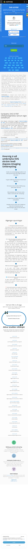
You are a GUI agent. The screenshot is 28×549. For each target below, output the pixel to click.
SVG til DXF (14, 433)
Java (5, 104)
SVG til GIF (14, 360)
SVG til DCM (14, 397)
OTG (16, 67)
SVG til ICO (14, 425)
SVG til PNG (14, 364)
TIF (15, 60)
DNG (8, 67)
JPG (6, 58)
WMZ (5, 65)
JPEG (9, 58)
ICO (13, 70)
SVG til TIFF (14, 377)
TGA (10, 62)
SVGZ (13, 65)
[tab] (12, 324)
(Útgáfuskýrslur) (14, 481)
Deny (20, 545)
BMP (5, 60)
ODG (12, 67)
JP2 (12, 58)
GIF (18, 60)
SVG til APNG (14, 368)
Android (9, 104)
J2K (15, 58)
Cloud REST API (8, 106)
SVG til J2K (14, 352)
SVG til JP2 (14, 348)
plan (17, 25)
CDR (22, 67)
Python (24, 103)
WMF (21, 62)
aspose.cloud (20, 13)
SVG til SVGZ (14, 405)
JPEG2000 (20, 58)
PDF (14, 46)
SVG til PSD (14, 336)
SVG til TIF (15, 381)
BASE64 (17, 70)
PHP (2, 104)
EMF (14, 62)
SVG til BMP (14, 372)
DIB (9, 60)
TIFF (12, 60)
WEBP (9, 65)
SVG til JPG (14, 340)
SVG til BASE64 (15, 429)
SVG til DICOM (15, 393)
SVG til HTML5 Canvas (14, 401)
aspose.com (11, 13)
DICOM (17, 65)
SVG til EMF (14, 409)
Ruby (17, 104)
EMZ (17, 62)
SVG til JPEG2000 (14, 356)
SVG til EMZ (14, 413)
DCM (22, 65)
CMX (9, 70)
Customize (8, 545)
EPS (19, 67)
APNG (6, 62)
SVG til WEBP (14, 389)
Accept (14, 542)
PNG (22, 60)
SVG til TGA (14, 385)
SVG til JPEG (14, 344)
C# (21, 103)
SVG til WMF (14, 417)
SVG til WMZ (14, 421)
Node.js (13, 104)
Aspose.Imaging (10, 475)
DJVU (5, 67)
